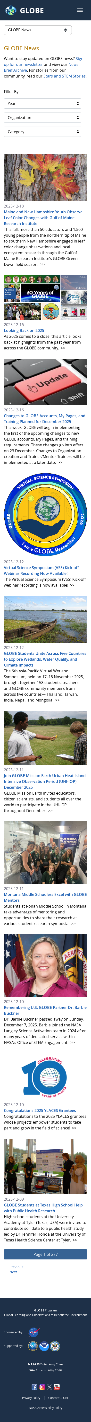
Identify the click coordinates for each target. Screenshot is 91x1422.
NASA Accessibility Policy (45, 1408)
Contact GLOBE (58, 1398)
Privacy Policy (31, 1398)
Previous (16, 1267)
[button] (79, 10)
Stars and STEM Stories (64, 76)
